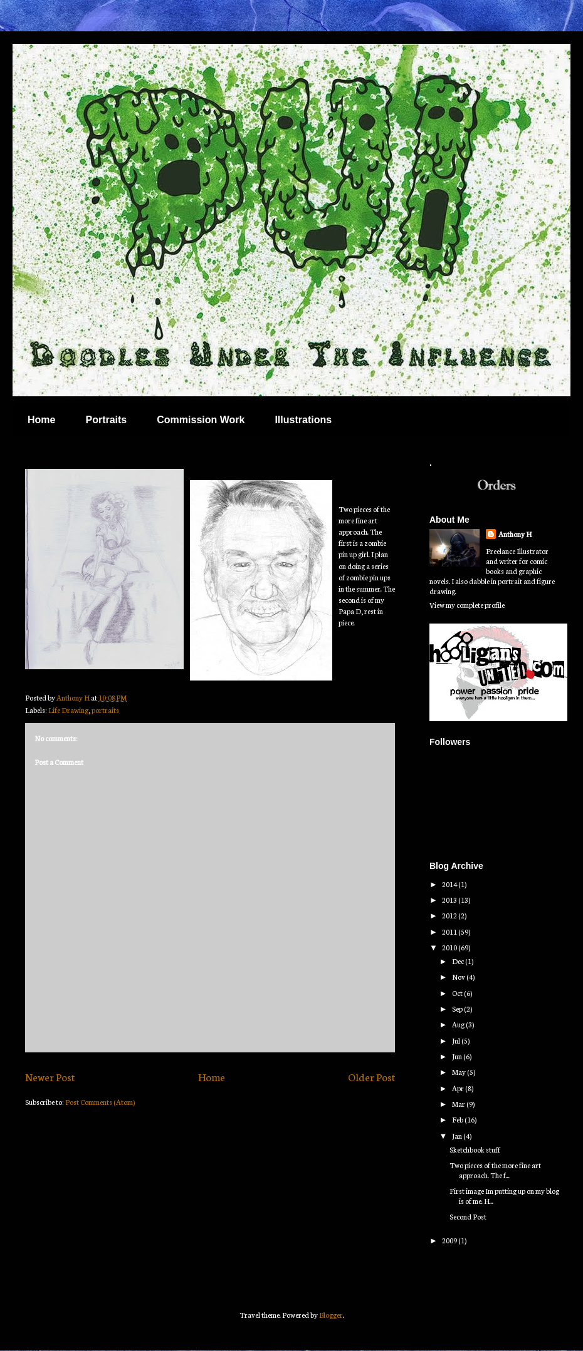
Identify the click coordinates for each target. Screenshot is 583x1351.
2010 (450, 947)
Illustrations (303, 419)
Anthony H (515, 534)
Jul (456, 1040)
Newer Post (50, 1076)
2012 (450, 915)
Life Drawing (68, 710)
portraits (105, 710)
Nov (459, 977)
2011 (450, 932)
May (459, 1072)
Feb (458, 1119)
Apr (458, 1088)
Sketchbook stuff (474, 1149)
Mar (459, 1104)
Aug (459, 1024)
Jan (457, 1136)
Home (41, 419)
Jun (457, 1056)
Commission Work (200, 419)
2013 (450, 900)
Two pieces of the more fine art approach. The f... (495, 1170)
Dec (458, 961)
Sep (458, 1009)
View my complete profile (467, 605)
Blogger (331, 1315)
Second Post (467, 1216)
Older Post (371, 1076)
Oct (458, 993)
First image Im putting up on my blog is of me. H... (504, 1196)
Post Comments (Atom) (100, 1102)
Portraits (106, 419)
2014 (450, 884)
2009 (450, 1240)
